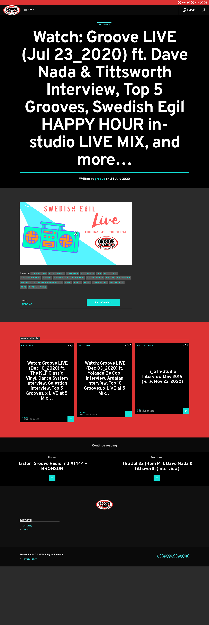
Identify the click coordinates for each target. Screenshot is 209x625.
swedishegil (100, 341)
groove (100, 208)
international (95, 336)
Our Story (27, 584)
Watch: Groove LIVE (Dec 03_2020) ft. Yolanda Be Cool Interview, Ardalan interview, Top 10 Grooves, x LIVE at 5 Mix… (105, 437)
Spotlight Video (145, 404)
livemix (110, 336)
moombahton (28, 341)
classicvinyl (39, 332)
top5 (23, 345)
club (51, 332)
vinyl (43, 345)
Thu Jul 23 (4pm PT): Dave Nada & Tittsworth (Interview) (157, 525)
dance (60, 332)
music (68, 341)
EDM (99, 332)
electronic (110, 332)
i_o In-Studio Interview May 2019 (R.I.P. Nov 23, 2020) (162, 435)
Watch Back (104, 54)
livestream (123, 336)
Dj (82, 332)
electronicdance (30, 336)
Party (77, 341)
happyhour (78, 336)
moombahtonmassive (50, 341)
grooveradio (61, 336)
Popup (189, 10)
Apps (31, 9)
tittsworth (116, 341)
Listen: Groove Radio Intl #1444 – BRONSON (53, 525)
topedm (33, 345)
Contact (26, 588)
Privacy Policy (29, 617)
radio (87, 341)
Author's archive (103, 361)
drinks (90, 332)
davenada (72, 332)
